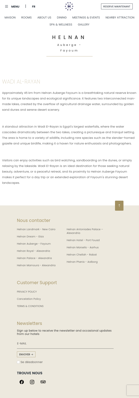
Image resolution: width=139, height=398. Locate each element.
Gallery (83, 24)
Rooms (26, 17)
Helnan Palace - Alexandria (34, 258)
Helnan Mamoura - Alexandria (36, 265)
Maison (10, 17)
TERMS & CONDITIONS (30, 306)
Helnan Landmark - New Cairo (36, 229)
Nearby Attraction (120, 17)
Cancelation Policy (29, 299)
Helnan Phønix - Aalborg (82, 262)
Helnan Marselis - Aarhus (83, 247)
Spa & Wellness (61, 24)
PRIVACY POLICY (27, 291)
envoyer (26, 354)
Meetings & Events (86, 17)
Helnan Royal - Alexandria (33, 251)
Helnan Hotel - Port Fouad (83, 240)
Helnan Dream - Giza (30, 236)
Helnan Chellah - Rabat (82, 254)
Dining (62, 17)
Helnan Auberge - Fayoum (34, 243)
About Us (44, 17)
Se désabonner (30, 362)
